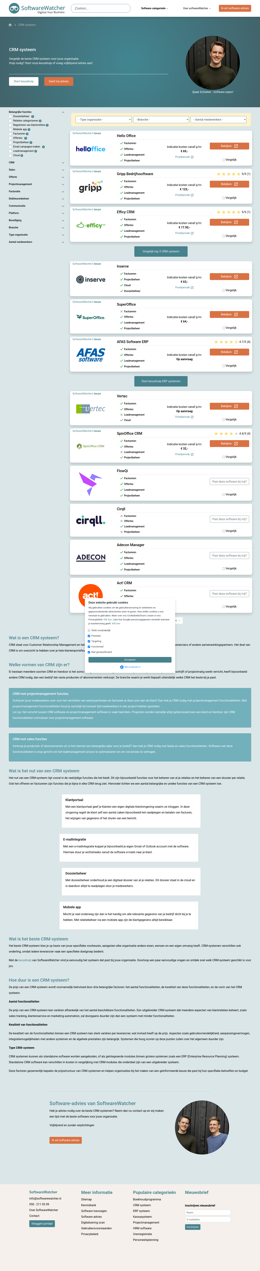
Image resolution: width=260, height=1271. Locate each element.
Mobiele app (21, 129)
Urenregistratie (142, 1234)
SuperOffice (126, 304)
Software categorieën (154, 8)
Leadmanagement (25, 151)
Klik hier (107, 619)
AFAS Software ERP (132, 342)
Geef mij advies (59, 81)
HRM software (142, 1228)
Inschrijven (193, 1227)
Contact (34, 1216)
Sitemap (86, 1199)
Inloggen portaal (42, 1223)
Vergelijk (229, 159)
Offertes (20, 138)
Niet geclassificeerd (101, 652)
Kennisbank (88, 1205)
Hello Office (126, 136)
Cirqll (121, 509)
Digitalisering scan (93, 1222)
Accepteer (130, 659)
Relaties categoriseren (27, 120)
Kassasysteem (142, 1216)
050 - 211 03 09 (39, 1204)
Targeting (96, 641)
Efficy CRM (126, 212)
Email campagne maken (29, 146)
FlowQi (122, 471)
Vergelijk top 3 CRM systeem (161, 251)
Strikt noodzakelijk (100, 630)
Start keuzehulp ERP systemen (161, 381)
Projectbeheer (22, 142)
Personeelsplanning (145, 1240)
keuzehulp (24, 960)
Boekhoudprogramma (147, 1199)
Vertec (122, 396)
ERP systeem (141, 1211)
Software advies (91, 1216)
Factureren (21, 133)
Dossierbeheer (23, 116)
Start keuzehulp (24, 81)
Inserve (123, 266)
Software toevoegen (94, 1211)
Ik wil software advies (235, 8)
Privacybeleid (89, 1234)
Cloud (18, 155)
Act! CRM (124, 583)
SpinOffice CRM (129, 433)
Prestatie (96, 635)
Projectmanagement (146, 1222)
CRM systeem (142, 1205)
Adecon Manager (130, 545)
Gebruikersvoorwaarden (96, 1228)
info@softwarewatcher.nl (45, 1198)
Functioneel (97, 646)
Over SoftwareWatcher (43, 1210)
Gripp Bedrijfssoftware (135, 174)
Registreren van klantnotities (31, 125)
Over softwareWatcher (197, 8)
